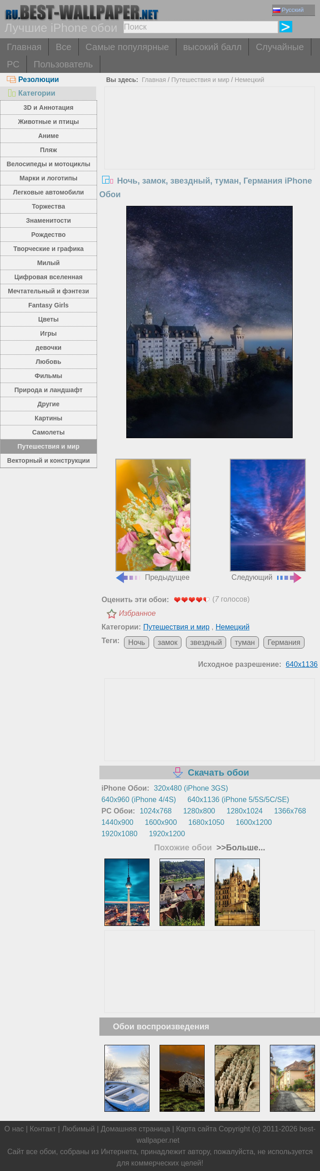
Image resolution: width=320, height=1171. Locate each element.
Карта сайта (196, 1129)
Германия (284, 642)
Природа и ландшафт (48, 390)
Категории (31, 93)
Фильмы (48, 375)
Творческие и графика (48, 248)
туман (245, 642)
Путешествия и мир (48, 446)
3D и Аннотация (49, 107)
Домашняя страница (135, 1129)
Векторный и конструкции (48, 460)
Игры (48, 333)
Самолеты (48, 432)
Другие (48, 404)
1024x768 (155, 811)
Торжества (48, 206)
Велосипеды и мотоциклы (48, 164)
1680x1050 (206, 822)
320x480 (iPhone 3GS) (191, 788)
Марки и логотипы (48, 178)
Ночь (136, 642)
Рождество (48, 234)
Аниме (48, 135)
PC (13, 64)
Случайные (280, 47)
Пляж (48, 149)
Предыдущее (153, 520)
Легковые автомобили (48, 192)
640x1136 (302, 664)
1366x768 (290, 811)
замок (167, 642)
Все (63, 47)
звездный (206, 642)
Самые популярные (127, 47)
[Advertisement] (210, 155)
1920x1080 (119, 834)
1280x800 (199, 811)
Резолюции (33, 79)
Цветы (48, 319)
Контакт (43, 1129)
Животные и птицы (48, 121)
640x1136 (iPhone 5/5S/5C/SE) (238, 799)
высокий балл (212, 47)
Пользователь (63, 64)
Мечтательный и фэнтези (48, 291)
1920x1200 (167, 834)
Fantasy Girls (48, 305)
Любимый (78, 1129)
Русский (288, 9)
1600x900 (161, 822)
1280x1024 (245, 811)
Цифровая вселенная (48, 277)
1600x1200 (254, 822)
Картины (48, 418)
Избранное (137, 613)
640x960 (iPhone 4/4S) (138, 799)
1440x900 (117, 822)
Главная (24, 47)
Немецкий (249, 79)
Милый (48, 262)
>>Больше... (239, 847)
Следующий (268, 520)
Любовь (48, 361)
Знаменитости (48, 220)
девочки (49, 347)
